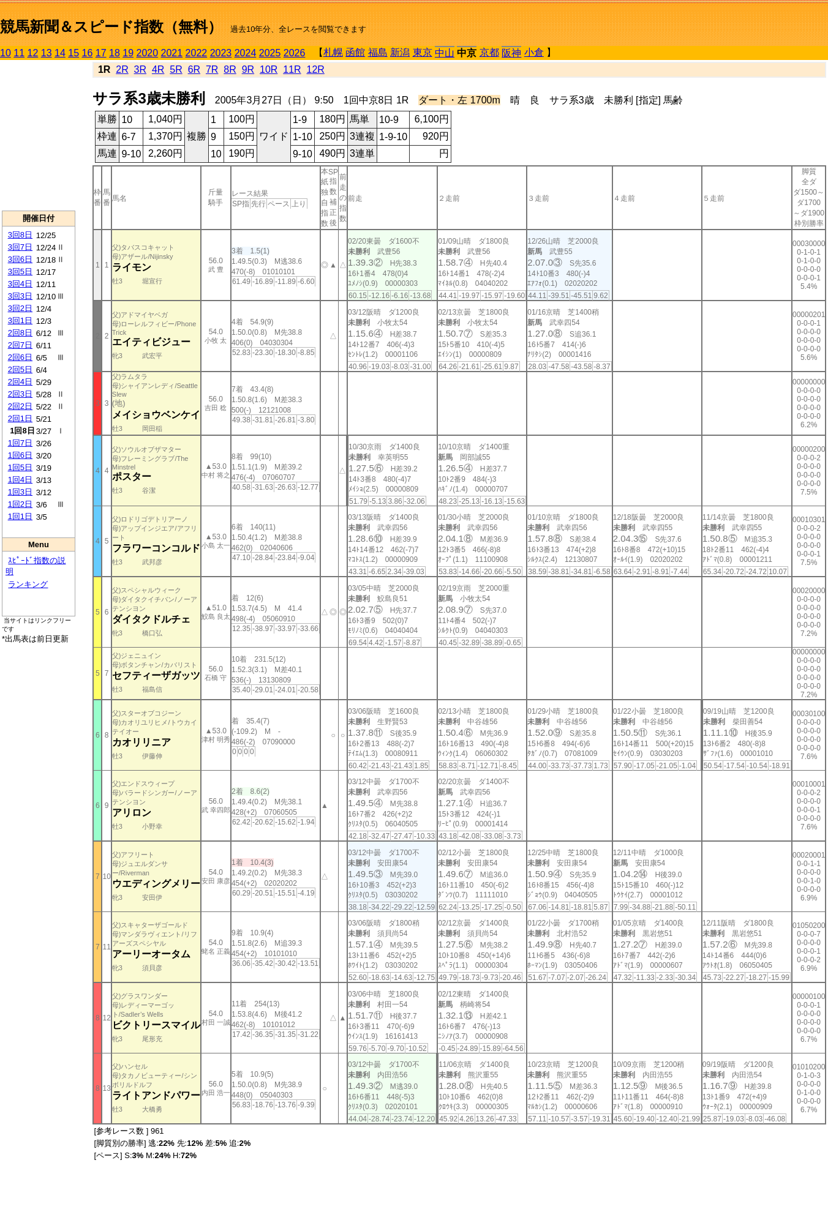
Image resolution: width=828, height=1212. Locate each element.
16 (87, 53)
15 (73, 53)
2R (122, 69)
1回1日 (20, 516)
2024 (246, 53)
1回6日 (20, 455)
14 (60, 53)
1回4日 (20, 479)
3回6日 (20, 259)
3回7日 (20, 247)
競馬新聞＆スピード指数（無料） (111, 26)
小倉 (534, 52)
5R (176, 69)
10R (268, 69)
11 (18, 53)
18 (114, 53)
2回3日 (20, 393)
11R (292, 69)
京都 (489, 52)
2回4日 (20, 381)
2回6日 (20, 357)
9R (248, 69)
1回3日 (20, 491)
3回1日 (20, 320)
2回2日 (20, 406)
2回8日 (20, 332)
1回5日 (20, 467)
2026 (295, 53)
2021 (172, 53)
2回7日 (20, 345)
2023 (221, 53)
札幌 (333, 52)
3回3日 (20, 296)
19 (128, 53)
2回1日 (20, 418)
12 (33, 53)
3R (140, 69)
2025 (270, 53)
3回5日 (20, 271)
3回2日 (20, 308)
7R (212, 69)
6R (194, 69)
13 (46, 53)
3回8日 (20, 234)
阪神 (511, 53)
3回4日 (20, 283)
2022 (197, 53)
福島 (378, 52)
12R (316, 69)
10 (5, 53)
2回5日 (20, 369)
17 (101, 53)
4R (158, 69)
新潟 (400, 52)
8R (230, 69)
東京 (422, 52)
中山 (444, 53)
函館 (355, 52)
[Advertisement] (38, 135)
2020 (148, 53)
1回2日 (20, 504)
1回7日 (20, 442)
